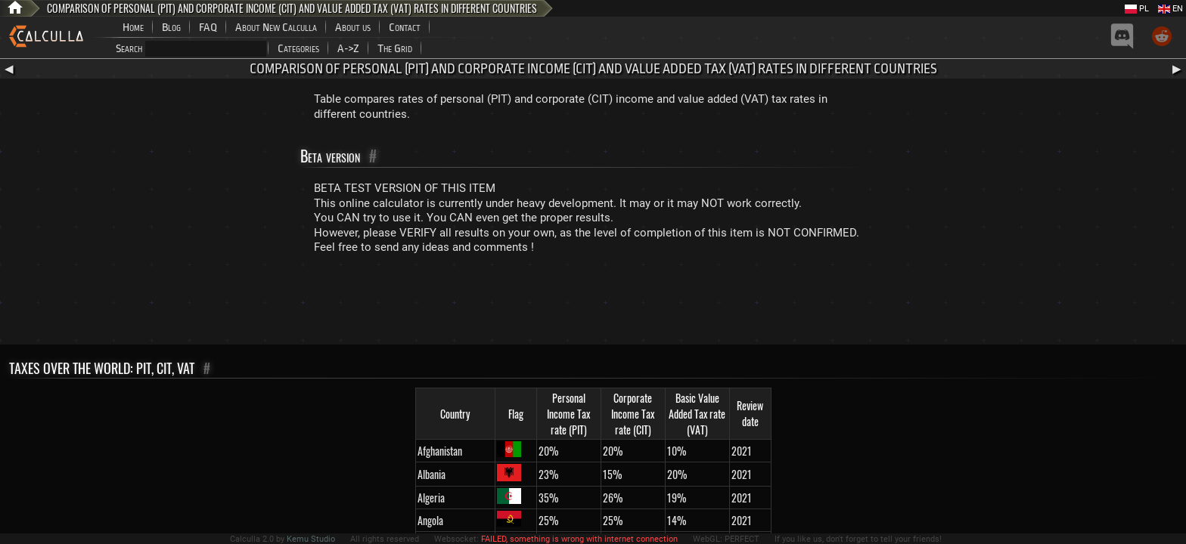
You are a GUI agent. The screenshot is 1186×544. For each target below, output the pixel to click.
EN (1170, 9)
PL (1137, 9)
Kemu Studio (311, 539)
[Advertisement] (593, 303)
